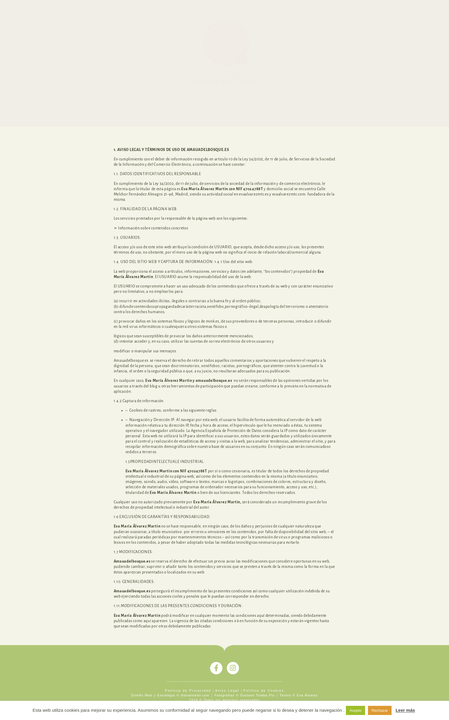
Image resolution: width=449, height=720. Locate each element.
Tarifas (240, 106)
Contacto (288, 106)
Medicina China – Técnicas (198, 106)
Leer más (405, 710)
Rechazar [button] (380, 710)
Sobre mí (263, 106)
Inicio (157, 106)
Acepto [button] (355, 710)
